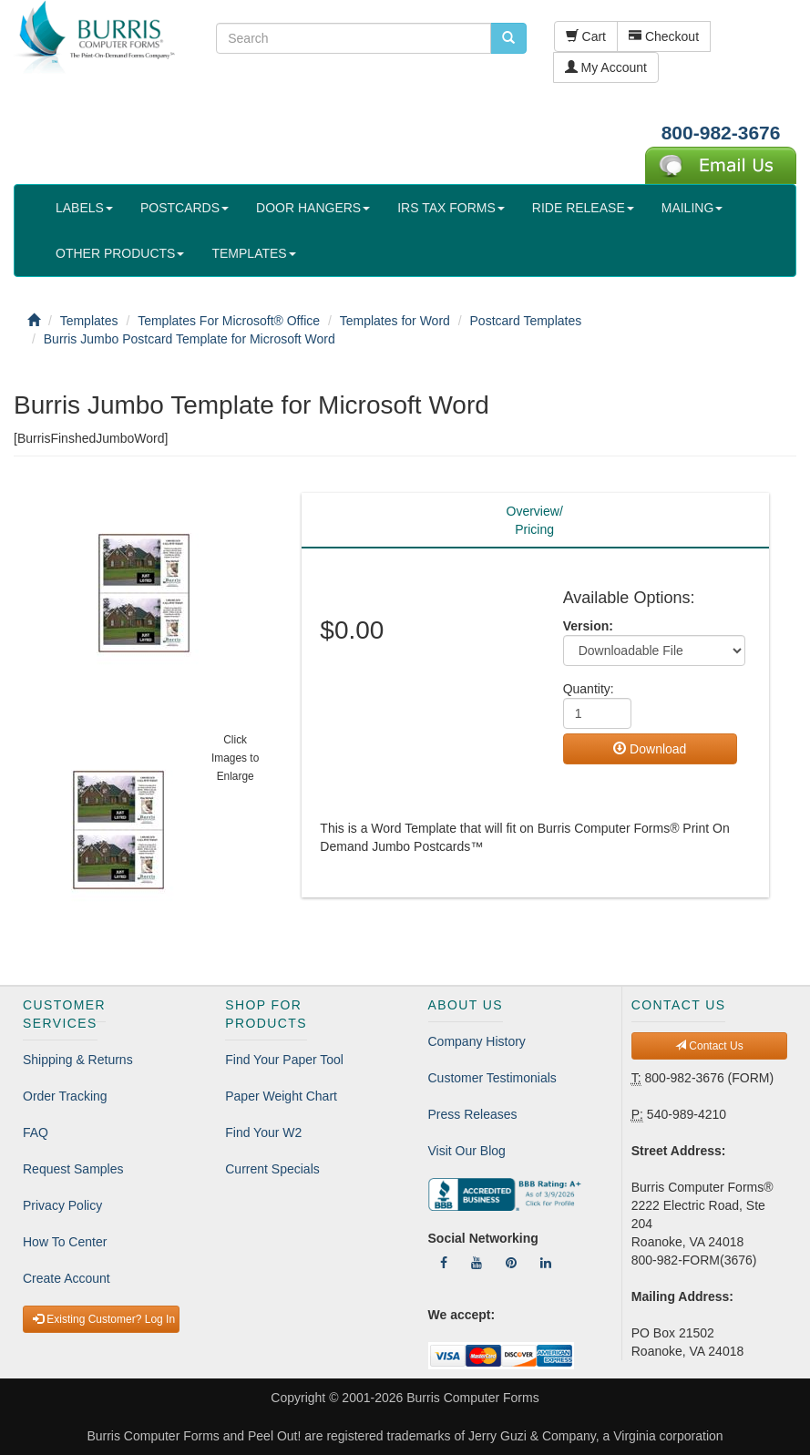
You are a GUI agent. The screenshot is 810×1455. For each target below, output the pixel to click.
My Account (606, 67)
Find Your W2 (263, 1132)
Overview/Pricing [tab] (535, 520)
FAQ (35, 1132)
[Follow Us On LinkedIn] (545, 1262)
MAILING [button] (692, 207)
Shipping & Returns (78, 1059)
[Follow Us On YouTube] (476, 1262)
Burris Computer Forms (472, 1397)
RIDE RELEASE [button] (583, 207)
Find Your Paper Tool (284, 1059)
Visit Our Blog (467, 1150)
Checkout (664, 36)
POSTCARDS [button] (184, 207)
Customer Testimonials (492, 1078)
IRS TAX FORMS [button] (451, 207)
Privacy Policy (62, 1205)
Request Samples (73, 1169)
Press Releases (473, 1114)
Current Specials (272, 1169)
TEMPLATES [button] (253, 253)
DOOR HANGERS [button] (313, 207)
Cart (586, 36)
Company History (477, 1041)
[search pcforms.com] (508, 38)
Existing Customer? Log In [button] (104, 1319)
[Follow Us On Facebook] (443, 1262)
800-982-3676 (721, 132)
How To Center (65, 1242)
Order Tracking (65, 1096)
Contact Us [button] (709, 1046)
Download (649, 749)
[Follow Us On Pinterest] (511, 1262)
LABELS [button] (84, 207)
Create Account (66, 1278)
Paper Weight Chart (281, 1096)
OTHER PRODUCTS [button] (120, 253)
